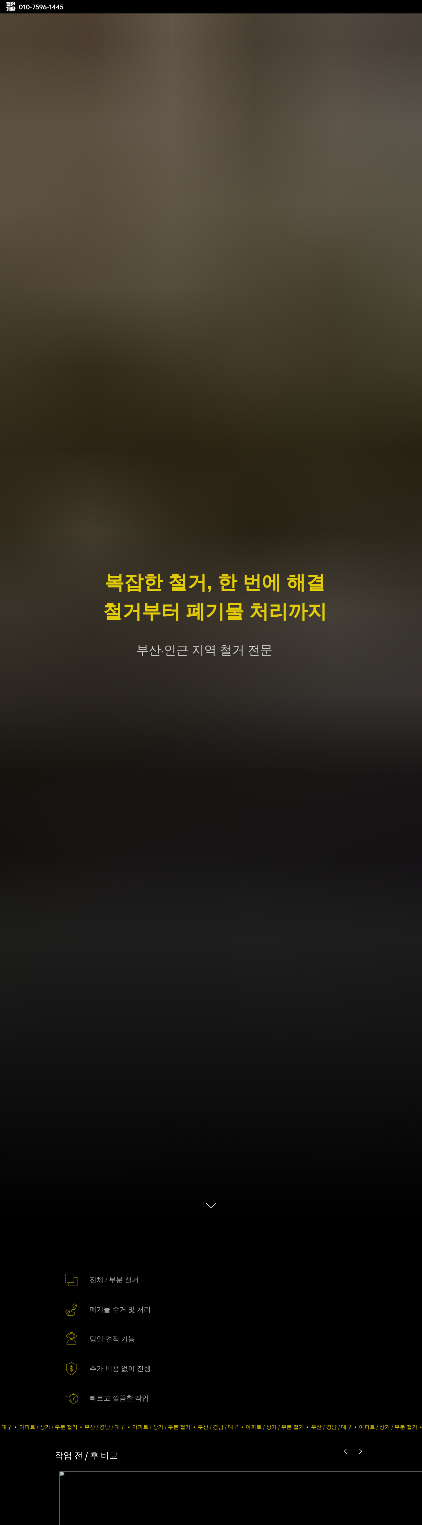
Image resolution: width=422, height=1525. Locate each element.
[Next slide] (360, 1451)
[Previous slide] (345, 1451)
